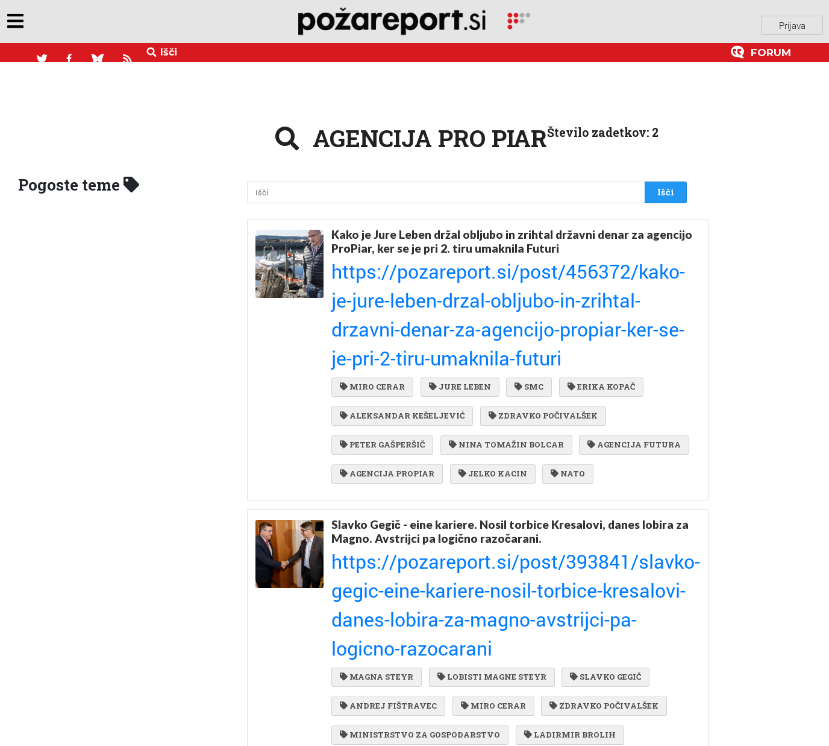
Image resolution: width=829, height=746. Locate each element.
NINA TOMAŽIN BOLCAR (503, 335)
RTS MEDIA (546, 662)
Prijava (792, 23)
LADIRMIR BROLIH (567, 539)
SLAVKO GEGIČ (599, 490)
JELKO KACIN (603, 359)
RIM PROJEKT (462, 662)
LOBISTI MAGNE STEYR (488, 490)
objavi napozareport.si (92, 23)
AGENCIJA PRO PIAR (502, 563)
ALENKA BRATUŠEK (521, 613)
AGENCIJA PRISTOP (386, 563)
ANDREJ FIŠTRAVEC (388, 515)
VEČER (453, 637)
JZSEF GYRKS (629, 662)
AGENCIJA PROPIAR (501, 359)
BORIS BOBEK (372, 662)
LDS (498, 588)
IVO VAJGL (521, 637)
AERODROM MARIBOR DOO (402, 588)
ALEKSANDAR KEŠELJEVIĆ (402, 310)
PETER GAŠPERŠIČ (382, 335)
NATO (357, 384)
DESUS (589, 637)
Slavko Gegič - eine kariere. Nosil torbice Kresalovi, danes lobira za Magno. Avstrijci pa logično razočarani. (502, 438)
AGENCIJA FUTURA (386, 359)
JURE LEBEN (457, 285)
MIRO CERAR (372, 285)
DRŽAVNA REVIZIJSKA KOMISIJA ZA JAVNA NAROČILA (465, 711)
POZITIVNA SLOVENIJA (396, 613)
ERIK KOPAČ (619, 613)
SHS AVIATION (376, 637)
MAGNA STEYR (376, 490)
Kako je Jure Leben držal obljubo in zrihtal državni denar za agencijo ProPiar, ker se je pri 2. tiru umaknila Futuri (487, 233)
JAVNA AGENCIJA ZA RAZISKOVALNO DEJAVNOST (454, 686)
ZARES (550, 588)
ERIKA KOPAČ (592, 285)
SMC (522, 285)
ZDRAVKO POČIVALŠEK (540, 310)
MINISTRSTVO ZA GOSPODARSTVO (420, 539)
